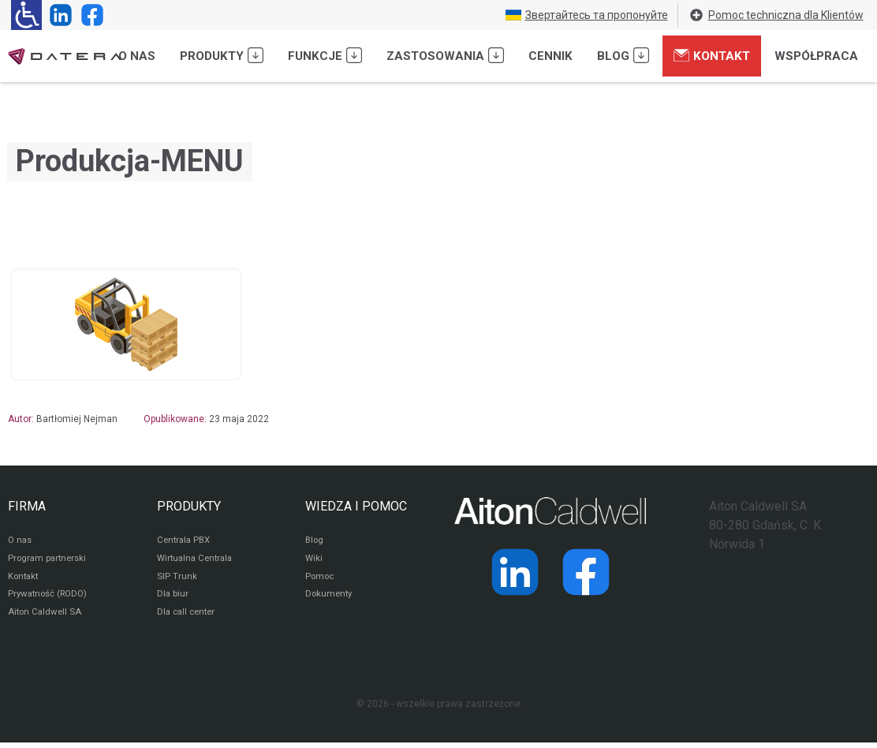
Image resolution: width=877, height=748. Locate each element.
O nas (136, 56)
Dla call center (188, 617)
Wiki (314, 560)
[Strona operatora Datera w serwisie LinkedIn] (57, 15)
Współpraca (816, 56)
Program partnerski (49, 560)
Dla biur (173, 598)
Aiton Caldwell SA (46, 617)
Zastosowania (445, 55)
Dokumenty (330, 598)
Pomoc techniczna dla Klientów (776, 15)
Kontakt (712, 55)
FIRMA (27, 506)
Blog (623, 55)
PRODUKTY (189, 506)
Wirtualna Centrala (197, 560)
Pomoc (320, 579)
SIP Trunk (177, 579)
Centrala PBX (186, 541)
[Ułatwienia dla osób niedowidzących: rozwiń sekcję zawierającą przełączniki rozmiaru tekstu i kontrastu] (26, 15)
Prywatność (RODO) (50, 598)
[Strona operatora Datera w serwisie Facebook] (89, 15)
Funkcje (325, 55)
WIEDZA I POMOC (356, 506)
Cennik (550, 56)
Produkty (221, 55)
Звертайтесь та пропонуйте (587, 15)
